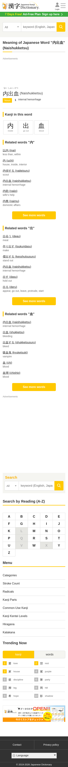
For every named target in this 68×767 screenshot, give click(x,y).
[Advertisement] (34, 70)
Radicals (8, 591)
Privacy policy (51, 744)
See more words (34, 215)
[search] (61, 27)
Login (57, 9)
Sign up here (32, 14)
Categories (10, 575)
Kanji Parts (10, 599)
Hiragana (9, 624)
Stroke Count (11, 583)
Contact (17, 744)
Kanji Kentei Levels (15, 616)
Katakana (9, 632)
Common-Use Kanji (15, 607)
